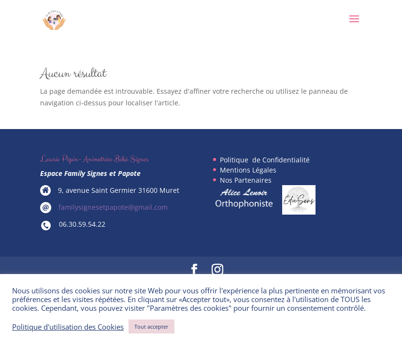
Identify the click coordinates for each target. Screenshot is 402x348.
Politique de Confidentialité (265, 159)
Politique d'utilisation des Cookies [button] (68, 326)
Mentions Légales (248, 169)
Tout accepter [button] (151, 326)
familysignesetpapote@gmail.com (113, 207)
